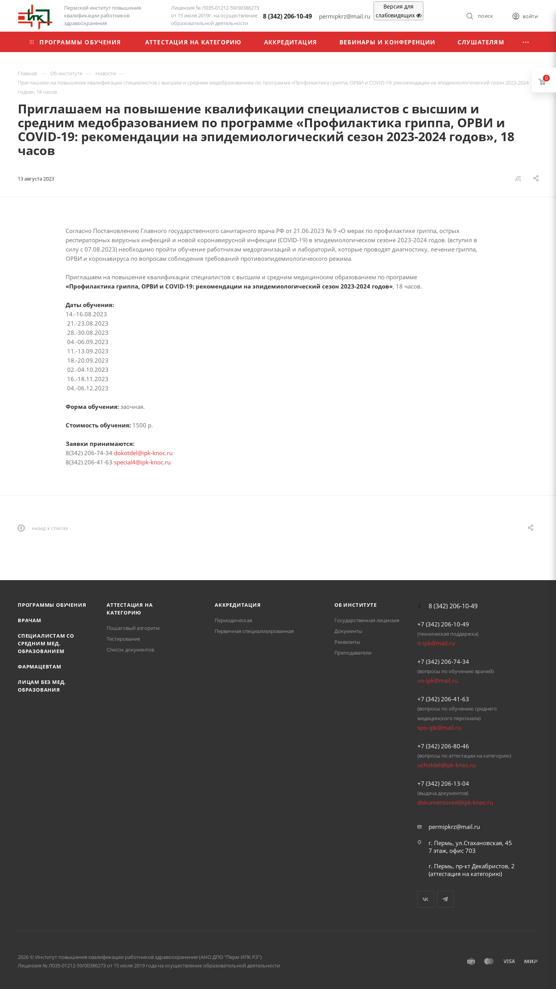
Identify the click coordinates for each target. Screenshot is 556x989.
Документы (348, 631)
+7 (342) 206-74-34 (443, 661)
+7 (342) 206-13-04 (443, 783)
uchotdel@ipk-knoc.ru (446, 765)
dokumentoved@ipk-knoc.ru (455, 802)
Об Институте (355, 604)
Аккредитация (238, 604)
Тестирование (123, 638)
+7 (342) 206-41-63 (443, 699)
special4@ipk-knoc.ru (142, 462)
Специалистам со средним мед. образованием (46, 643)
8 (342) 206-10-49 (287, 16)
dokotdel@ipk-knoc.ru (143, 453)
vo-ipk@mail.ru (437, 680)
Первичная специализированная (254, 631)
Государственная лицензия (366, 620)
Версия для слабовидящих (399, 11)
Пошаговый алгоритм (133, 627)
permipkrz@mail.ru (454, 826)
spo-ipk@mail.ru (439, 727)
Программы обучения (52, 604)
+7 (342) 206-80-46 (443, 746)
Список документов (130, 649)
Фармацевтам (39, 666)
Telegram (445, 899)
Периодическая (233, 620)
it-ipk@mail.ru (436, 643)
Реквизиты (347, 641)
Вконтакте (425, 899)
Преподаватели (352, 652)
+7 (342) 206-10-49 (443, 624)
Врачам (29, 620)
